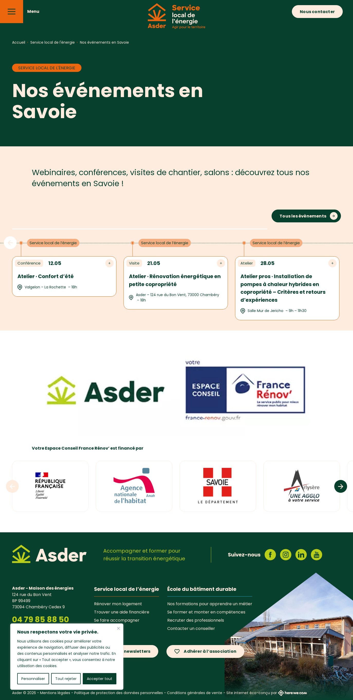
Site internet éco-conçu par (266, 693)
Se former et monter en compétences (206, 611)
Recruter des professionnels (195, 620)
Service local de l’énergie (126, 589)
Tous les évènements (303, 216)
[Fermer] (118, 628)
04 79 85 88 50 (40, 619)
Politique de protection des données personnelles (118, 692)
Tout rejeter (66, 678)
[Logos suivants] (340, 486)
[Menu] (11, 11)
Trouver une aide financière (121, 611)
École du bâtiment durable (201, 589)
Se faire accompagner (117, 620)
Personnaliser (33, 678)
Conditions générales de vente (194, 692)
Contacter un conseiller (191, 628)
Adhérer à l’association (210, 651)
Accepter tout (99, 678)
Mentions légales (55, 692)
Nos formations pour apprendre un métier (209, 603)
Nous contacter (317, 11)
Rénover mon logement (118, 603)
